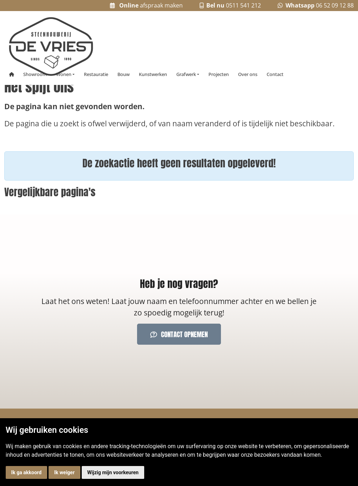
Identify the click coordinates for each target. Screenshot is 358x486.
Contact (275, 74)
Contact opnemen (179, 334)
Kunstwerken (153, 74)
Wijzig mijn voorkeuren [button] (112, 472)
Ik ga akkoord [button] (26, 472)
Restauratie (96, 74)
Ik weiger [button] (64, 472)
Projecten (218, 74)
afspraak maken (146, 5)
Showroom (35, 74)
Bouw (123, 74)
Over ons (247, 74)
